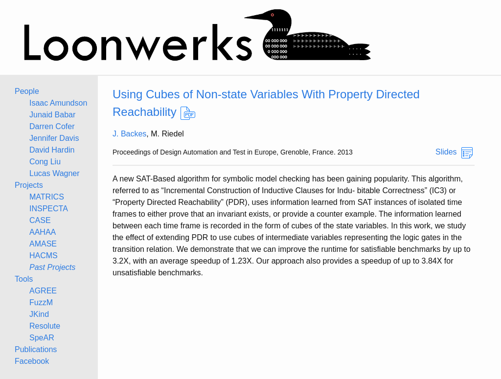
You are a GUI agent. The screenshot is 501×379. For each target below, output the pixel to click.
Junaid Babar (52, 115)
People (27, 91)
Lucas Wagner (54, 173)
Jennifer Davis (54, 138)
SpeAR (41, 338)
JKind (39, 314)
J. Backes (129, 134)
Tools (24, 279)
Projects (29, 185)
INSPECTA (48, 208)
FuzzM (41, 302)
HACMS (43, 255)
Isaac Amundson (58, 103)
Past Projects (52, 267)
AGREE (43, 291)
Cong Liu (45, 161)
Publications (36, 349)
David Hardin (51, 150)
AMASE (43, 244)
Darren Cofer (51, 126)
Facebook (32, 361)
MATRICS (46, 197)
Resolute (44, 326)
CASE (40, 220)
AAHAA (42, 232)
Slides (446, 152)
